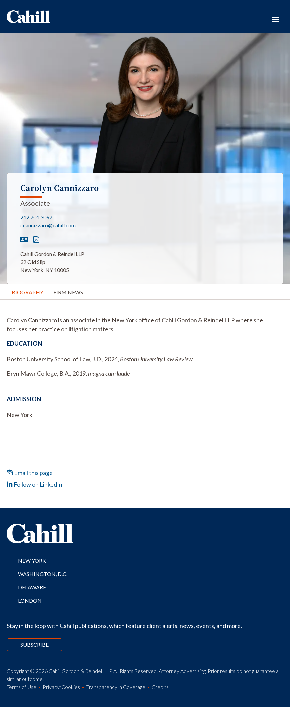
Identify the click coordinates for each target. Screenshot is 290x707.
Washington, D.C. (42, 574)
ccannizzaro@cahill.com (48, 225)
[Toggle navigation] (275, 19)
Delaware (32, 587)
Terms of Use (21, 687)
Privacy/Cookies (61, 687)
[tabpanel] (145, 325)
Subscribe (34, 644)
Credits (160, 687)
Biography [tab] (27, 292)
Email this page (30, 472)
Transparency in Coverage (115, 687)
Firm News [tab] (68, 292)
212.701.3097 (36, 217)
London (30, 600)
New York (32, 560)
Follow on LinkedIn (34, 484)
